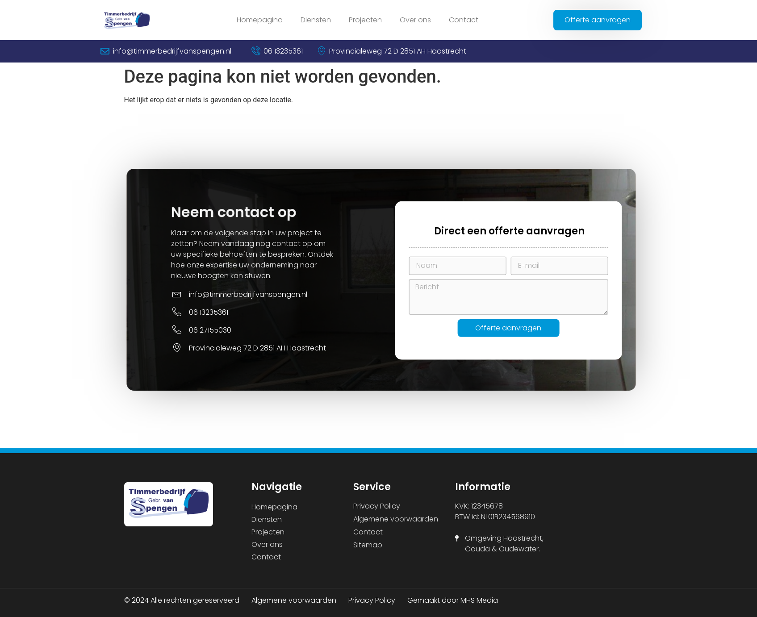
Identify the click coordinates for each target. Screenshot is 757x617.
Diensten (316, 20)
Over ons (415, 20)
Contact (463, 20)
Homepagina (260, 20)
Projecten (365, 20)
